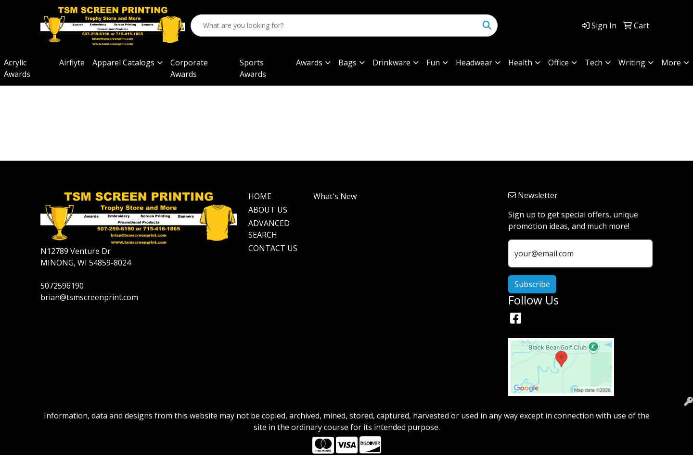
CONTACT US (272, 248)
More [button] (671, 62)
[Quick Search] (334, 25)
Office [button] (558, 62)
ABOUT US (267, 209)
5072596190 (62, 285)
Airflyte (72, 62)
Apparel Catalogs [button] (123, 62)
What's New (335, 196)
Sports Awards (253, 68)
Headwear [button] (474, 62)
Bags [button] (347, 62)
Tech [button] (594, 62)
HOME (259, 196)
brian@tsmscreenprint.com (89, 297)
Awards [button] (309, 62)
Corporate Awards (189, 68)
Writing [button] (631, 62)
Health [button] (520, 62)
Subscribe (532, 284)
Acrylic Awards (17, 68)
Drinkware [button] (391, 62)
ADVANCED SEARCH (269, 229)
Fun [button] (433, 62)
